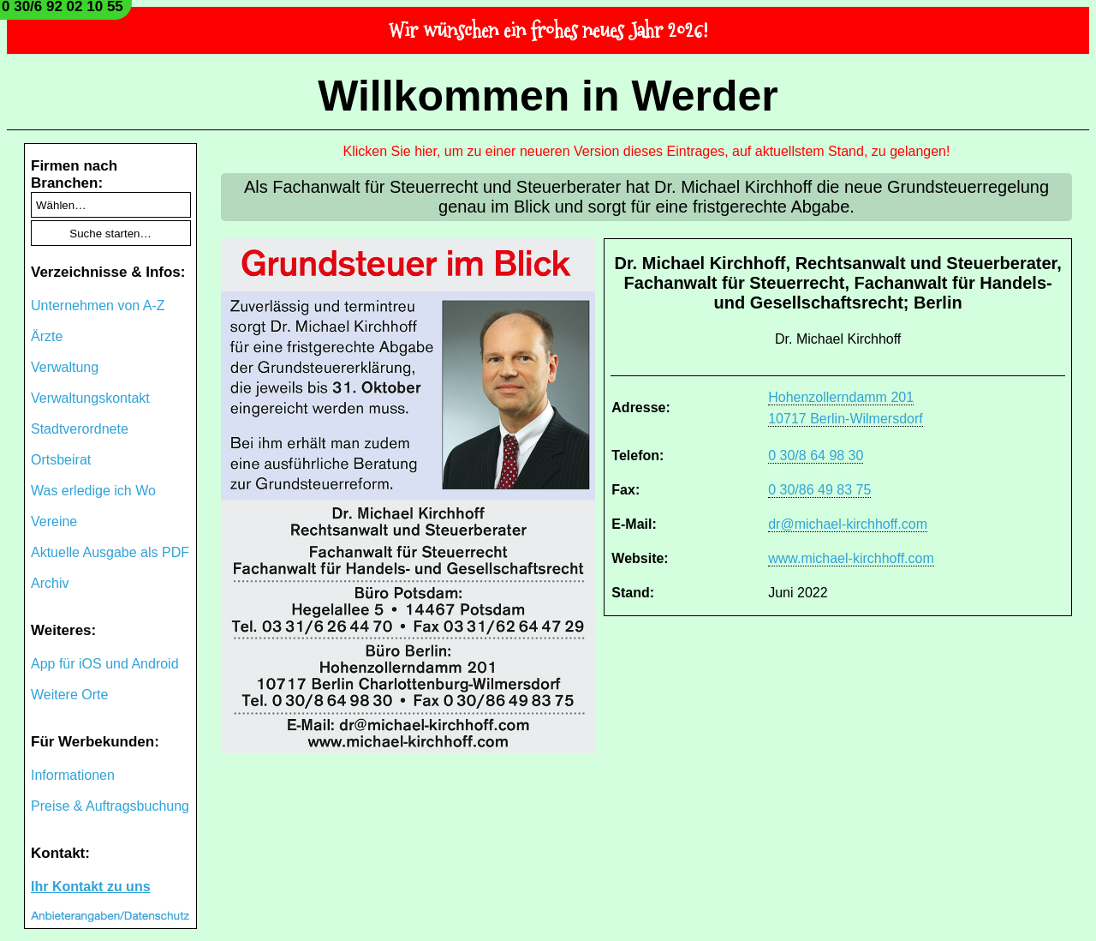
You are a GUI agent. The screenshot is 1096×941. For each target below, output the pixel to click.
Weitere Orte (69, 694)
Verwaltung (64, 367)
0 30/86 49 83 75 (819, 489)
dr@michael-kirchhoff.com (847, 524)
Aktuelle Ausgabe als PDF (110, 552)
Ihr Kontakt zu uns (91, 886)
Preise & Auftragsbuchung (110, 806)
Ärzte (47, 336)
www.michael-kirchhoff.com (851, 558)
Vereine (54, 521)
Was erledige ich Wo (93, 490)
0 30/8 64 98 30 (815, 455)
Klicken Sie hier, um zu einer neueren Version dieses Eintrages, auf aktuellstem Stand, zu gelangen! (646, 151)
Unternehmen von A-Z (98, 305)
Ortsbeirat (61, 460)
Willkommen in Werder (548, 96)
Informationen (73, 775)
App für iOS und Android (105, 663)
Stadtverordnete (79, 429)
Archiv (49, 583)
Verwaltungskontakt (90, 398)
